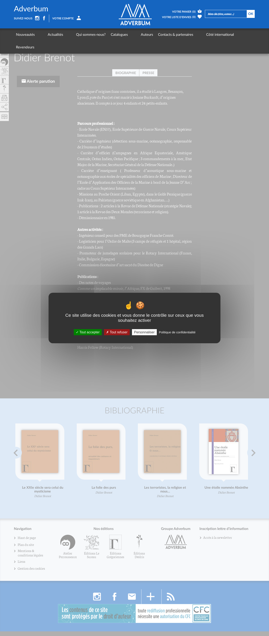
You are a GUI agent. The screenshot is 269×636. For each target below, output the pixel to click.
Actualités (47, 34)
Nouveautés (25, 34)
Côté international (188, 34)
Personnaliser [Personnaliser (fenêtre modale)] (144, 332)
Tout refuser (117, 332)
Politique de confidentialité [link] (177, 332)
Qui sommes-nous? (75, 34)
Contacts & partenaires (151, 34)
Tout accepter (88, 332)
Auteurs (123, 34)
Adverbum (31, 9)
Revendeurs (216, 34)
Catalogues (103, 34)
